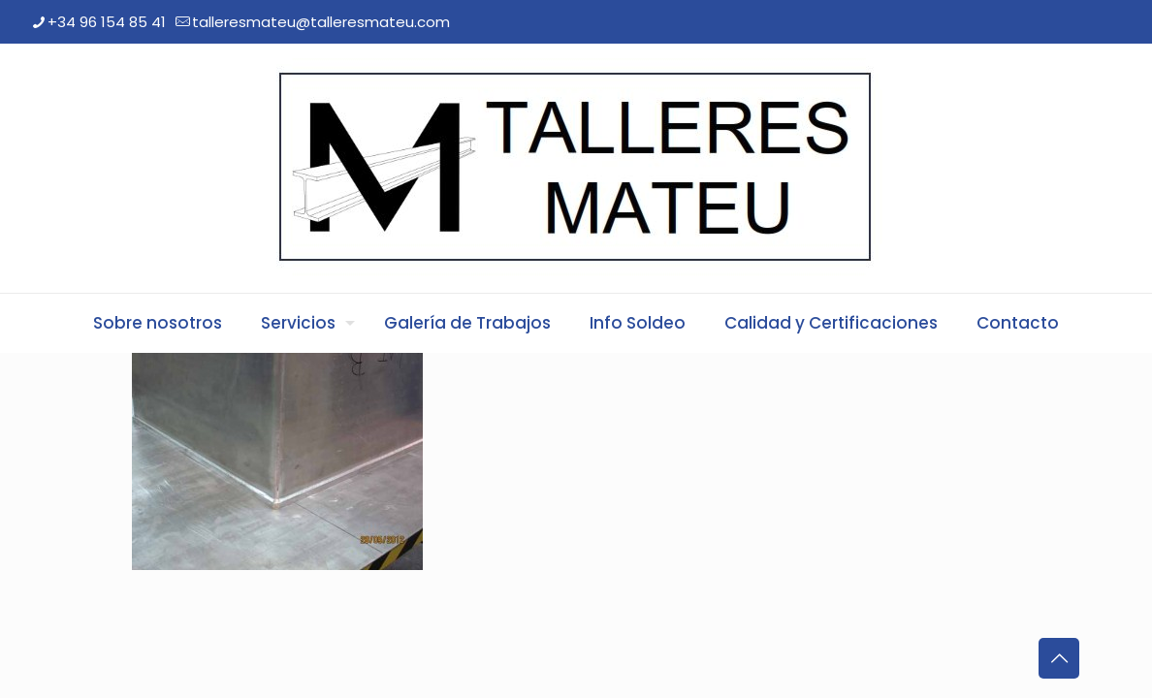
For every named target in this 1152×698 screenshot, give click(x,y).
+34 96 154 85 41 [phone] (107, 22)
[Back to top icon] (1059, 658)
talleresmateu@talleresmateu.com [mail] (321, 22)
